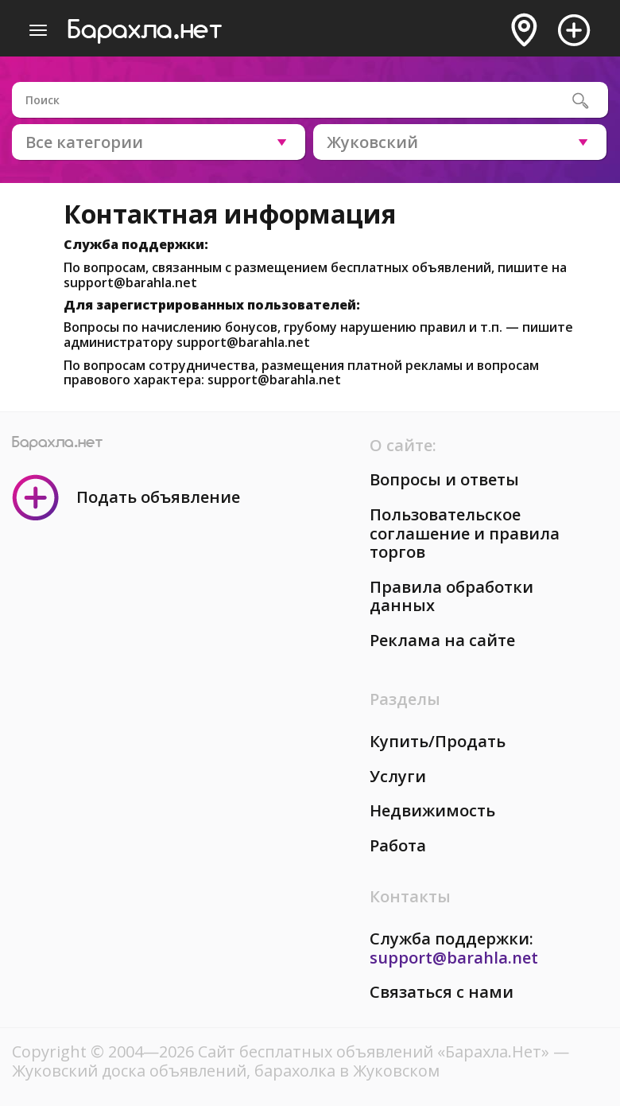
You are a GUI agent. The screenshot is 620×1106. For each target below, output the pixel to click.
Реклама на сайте (442, 640)
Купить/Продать (438, 741)
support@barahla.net (130, 282)
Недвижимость (432, 810)
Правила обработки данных (451, 596)
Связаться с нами (441, 992)
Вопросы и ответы (444, 479)
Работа (398, 845)
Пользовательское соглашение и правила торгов (465, 533)
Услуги (398, 776)
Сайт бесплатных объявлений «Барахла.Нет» (375, 1051)
